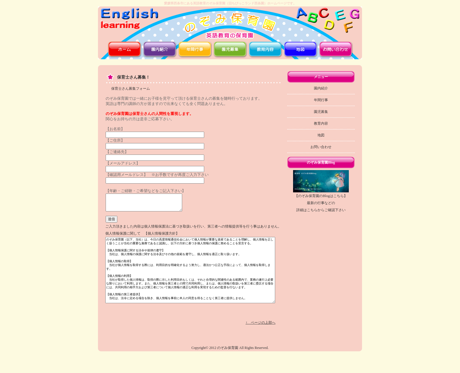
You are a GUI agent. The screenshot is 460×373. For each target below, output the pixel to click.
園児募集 (321, 112)
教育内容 (321, 123)
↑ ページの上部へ (260, 337)
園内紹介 (321, 88)
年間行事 (321, 100)
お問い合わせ (321, 147)
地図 (320, 135)
